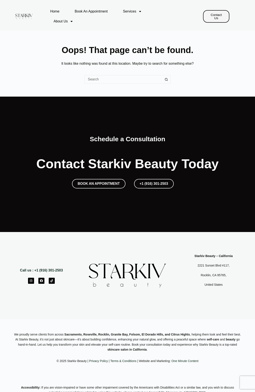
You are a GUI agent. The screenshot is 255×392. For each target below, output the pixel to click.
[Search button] (166, 79)
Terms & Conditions (123, 361)
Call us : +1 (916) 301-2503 (41, 270)
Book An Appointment (91, 11)
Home (54, 11)
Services (132, 11)
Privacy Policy (98, 361)
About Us (63, 21)
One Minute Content (184, 361)
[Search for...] (123, 79)
